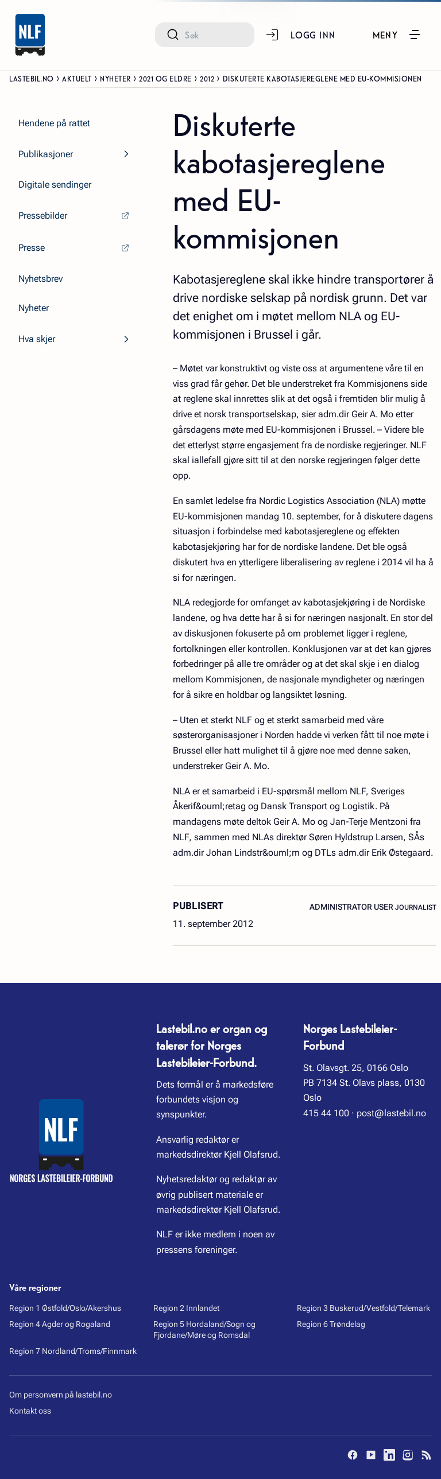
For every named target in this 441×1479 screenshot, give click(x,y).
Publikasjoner (45, 154)
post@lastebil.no (391, 1113)
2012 (207, 78)
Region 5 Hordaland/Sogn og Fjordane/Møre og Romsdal (204, 1329)
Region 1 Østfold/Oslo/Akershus (65, 1308)
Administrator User (352, 906)
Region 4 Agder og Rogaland (59, 1324)
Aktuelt (77, 78)
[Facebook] (352, 1455)
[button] (397, 34)
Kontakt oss (30, 1410)
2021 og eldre (165, 78)
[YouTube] (371, 1455)
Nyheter (115, 78)
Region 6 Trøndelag (331, 1324)
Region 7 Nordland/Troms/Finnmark (73, 1351)
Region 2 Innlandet (186, 1308)
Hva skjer (36, 338)
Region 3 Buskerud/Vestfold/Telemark (363, 1308)
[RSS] (426, 1455)
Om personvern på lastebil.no (60, 1394)
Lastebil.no (31, 78)
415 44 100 (326, 1113)
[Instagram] (407, 1455)
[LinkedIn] (389, 1455)
